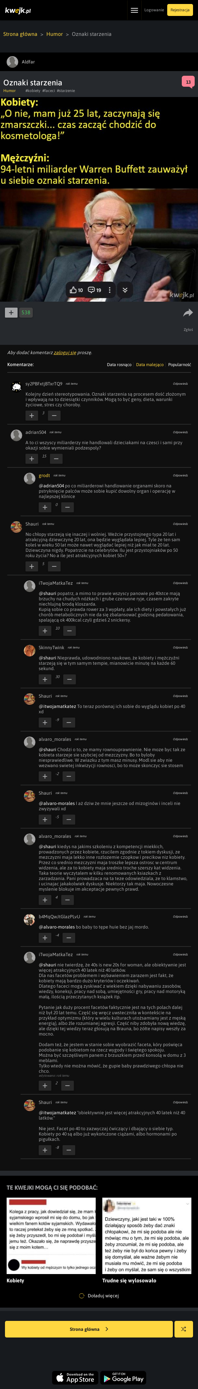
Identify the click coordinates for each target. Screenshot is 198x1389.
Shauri (32, 524)
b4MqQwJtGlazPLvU (59, 916)
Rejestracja (180, 10)
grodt (44, 475)
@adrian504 (51, 485)
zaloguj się (65, 352)
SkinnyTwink (51, 647)
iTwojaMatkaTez (56, 583)
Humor (54, 34)
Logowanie (154, 10)
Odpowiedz (180, 383)
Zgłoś (188, 330)
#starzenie (66, 90)
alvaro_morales (55, 739)
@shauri (47, 593)
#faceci (48, 90)
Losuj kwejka (186, 1332)
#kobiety (32, 90)
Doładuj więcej (99, 1296)
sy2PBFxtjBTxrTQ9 (43, 383)
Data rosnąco (119, 364)
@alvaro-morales (57, 803)
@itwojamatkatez (57, 706)
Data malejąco (150, 364)
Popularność (179, 364)
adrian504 (35, 432)
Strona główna (20, 34)
